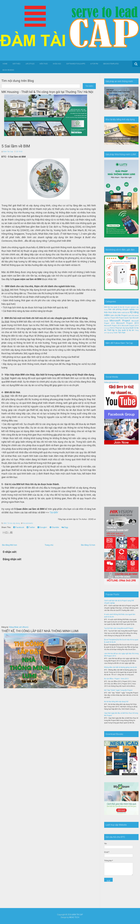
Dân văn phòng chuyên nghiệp (121, 309)
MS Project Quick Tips (124, 318)
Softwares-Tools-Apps (75, 64)
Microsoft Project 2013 (127, 323)
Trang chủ (49, 545)
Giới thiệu (16, 64)
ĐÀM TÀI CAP (77, 915)
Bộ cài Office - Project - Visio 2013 (116, 679)
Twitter (31, 527)
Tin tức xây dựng (13, 523)
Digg (65, 527)
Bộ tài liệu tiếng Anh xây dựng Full (116, 701)
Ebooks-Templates (111, 64)
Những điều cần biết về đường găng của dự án (120, 667)
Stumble (54, 527)
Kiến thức (44, 64)
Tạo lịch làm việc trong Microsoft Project (118, 628)
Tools (115, 333)
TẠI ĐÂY (54, 512)
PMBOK (112, 328)
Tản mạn (121, 332)
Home (5, 64)
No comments (28, 523)
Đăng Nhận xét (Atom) (18, 627)
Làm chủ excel (133, 315)
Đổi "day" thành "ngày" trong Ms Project (118, 690)
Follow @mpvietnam (111, 382)
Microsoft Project (120, 320)
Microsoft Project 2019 (130, 326)
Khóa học (57, 64)
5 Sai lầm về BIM (15, 146)
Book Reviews (8, 70)
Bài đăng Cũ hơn (88, 545)
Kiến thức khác (110, 312)
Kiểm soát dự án (123, 312)
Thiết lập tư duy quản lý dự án (120, 330)
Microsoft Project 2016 (112, 326)
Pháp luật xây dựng (122, 328)
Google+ (42, 527)
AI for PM (94, 64)
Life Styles (30, 64)
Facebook (18, 527)
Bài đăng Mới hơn (9, 545)
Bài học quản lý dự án (116, 307)
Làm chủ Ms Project (118, 315)
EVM (137, 309)
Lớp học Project (110, 318)
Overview (106, 328)
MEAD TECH (74, 917)
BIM (5, 523)
